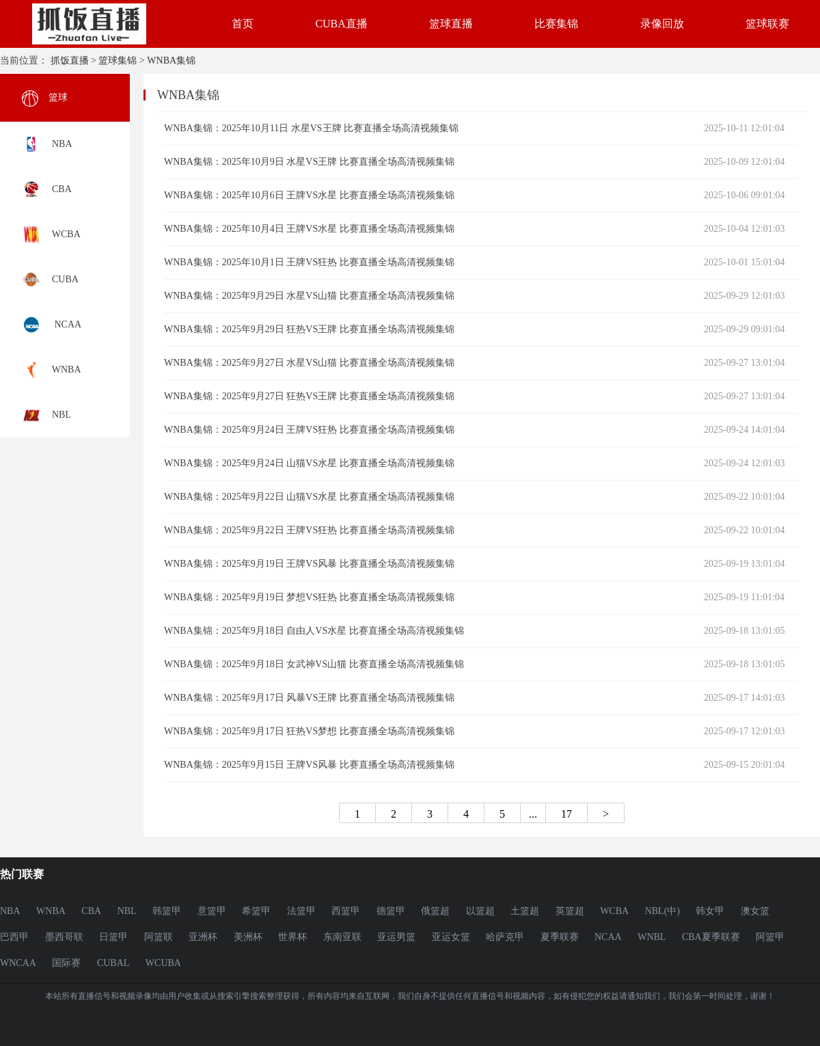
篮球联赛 (767, 23)
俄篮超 (435, 911)
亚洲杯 (203, 937)
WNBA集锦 (171, 60)
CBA (91, 911)
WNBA (51, 911)
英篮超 (570, 911)
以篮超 (480, 911)
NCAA (608, 937)
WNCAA (18, 963)
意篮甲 (211, 911)
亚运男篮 (396, 937)
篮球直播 (451, 23)
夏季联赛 (560, 937)
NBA (10, 911)
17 (566, 813)
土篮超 (524, 911)
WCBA (614, 911)
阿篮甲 (770, 937)
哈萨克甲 (505, 937)
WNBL (652, 937)
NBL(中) (662, 911)
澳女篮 (755, 911)
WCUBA (163, 963)
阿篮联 (158, 937)
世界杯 (292, 937)
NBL (127, 911)
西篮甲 (345, 911)
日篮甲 (113, 937)
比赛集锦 (556, 23)
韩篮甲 (166, 911)
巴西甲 (14, 937)
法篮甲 (301, 911)
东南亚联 (342, 937)
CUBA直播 (341, 23)
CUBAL (113, 963)
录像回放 (662, 23)
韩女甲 (710, 911)
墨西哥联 (64, 937)
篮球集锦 (117, 60)
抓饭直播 (70, 60)
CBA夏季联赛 (711, 937)
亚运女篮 (451, 937)
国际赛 (66, 963)
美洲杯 (248, 937)
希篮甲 (256, 911)
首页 (243, 23)
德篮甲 (391, 911)
